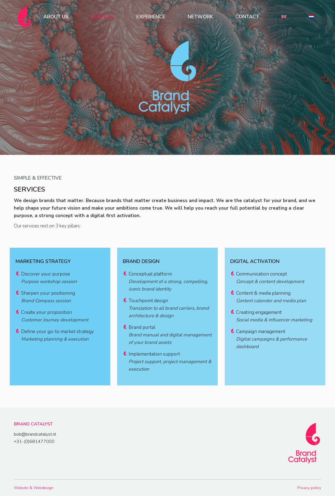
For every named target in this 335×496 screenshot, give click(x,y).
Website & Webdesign (33, 487)
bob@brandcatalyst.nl (35, 434)
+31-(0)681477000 (34, 441)
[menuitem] (56, 16)
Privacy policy (309, 487)
